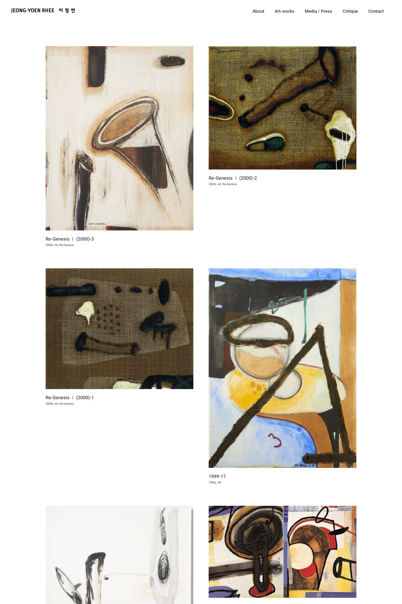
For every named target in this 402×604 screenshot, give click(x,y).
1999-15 (224, 568)
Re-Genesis (223, 184)
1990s (219, 574)
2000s (49, 245)
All (56, 245)
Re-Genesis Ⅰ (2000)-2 (226, 178)
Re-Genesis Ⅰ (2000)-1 (97, 369)
